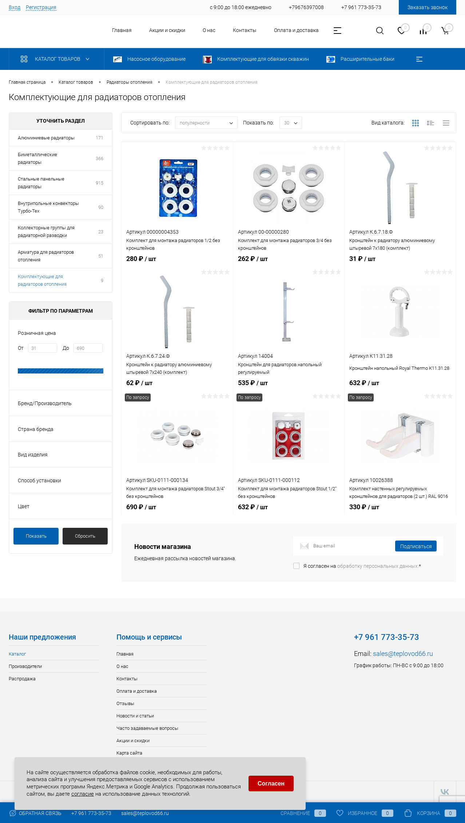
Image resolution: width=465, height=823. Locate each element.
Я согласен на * (362, 566)
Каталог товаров (57, 59)
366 (99, 158)
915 (99, 183)
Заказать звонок (428, 7)
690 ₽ (177, 519)
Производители (25, 666)
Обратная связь (35, 813)
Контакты (245, 30)
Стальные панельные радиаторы (41, 182)
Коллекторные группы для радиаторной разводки (46, 231)
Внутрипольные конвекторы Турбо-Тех (48, 207)
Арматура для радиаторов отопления (46, 255)
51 (100, 256)
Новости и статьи (135, 716)
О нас (209, 30)
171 (99, 138)
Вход (14, 7)
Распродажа (22, 678)
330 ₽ (400, 519)
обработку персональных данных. (378, 566)
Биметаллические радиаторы (37, 158)
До (66, 348)
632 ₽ (289, 519)
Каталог (17, 654)
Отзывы (125, 703)
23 (100, 231)
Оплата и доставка (296, 30)
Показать (36, 536)
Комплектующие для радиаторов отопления (42, 280)
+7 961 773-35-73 (91, 813)
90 (100, 207)
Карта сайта (129, 753)
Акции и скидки (167, 30)
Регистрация (41, 7)
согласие (82, 792)
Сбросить (85, 536)
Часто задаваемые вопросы (147, 728)
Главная (122, 30)
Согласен (271, 782)
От (21, 348)
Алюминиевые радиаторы (46, 138)
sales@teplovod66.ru (403, 653)
